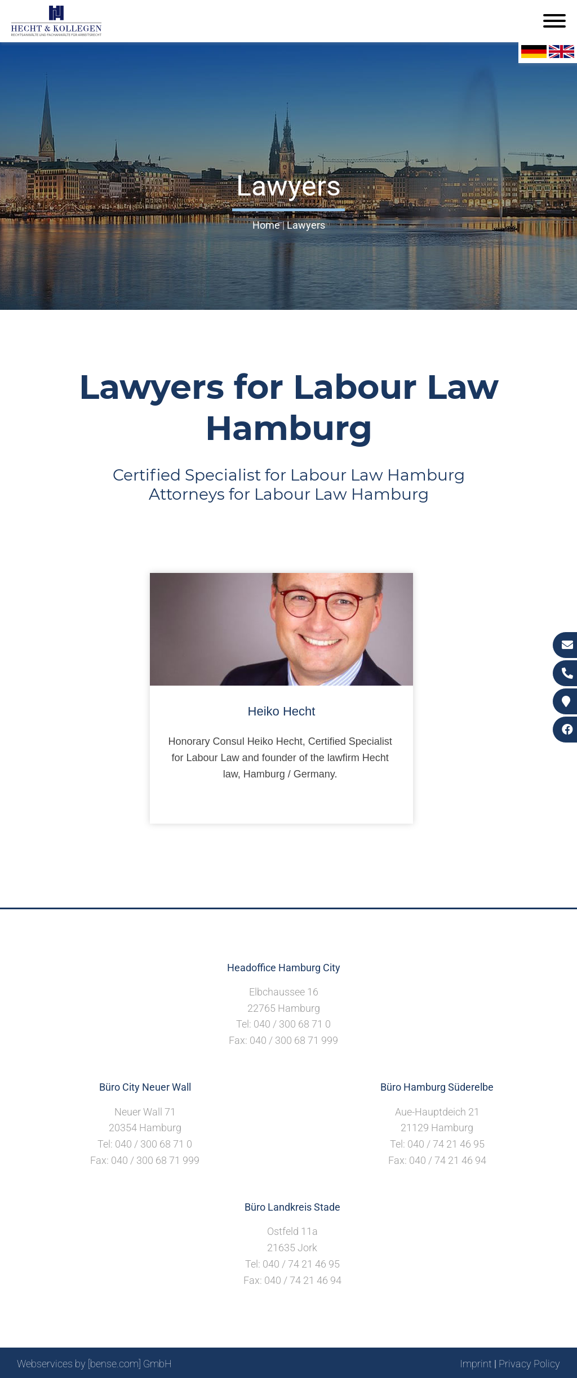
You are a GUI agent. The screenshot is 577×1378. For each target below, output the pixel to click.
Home (266, 225)
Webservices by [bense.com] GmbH (94, 1364)
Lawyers (306, 225)
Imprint (476, 1364)
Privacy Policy (529, 1364)
